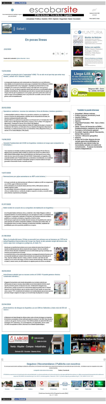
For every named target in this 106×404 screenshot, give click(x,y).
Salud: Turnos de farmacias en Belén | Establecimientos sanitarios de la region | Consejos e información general (90, 128)
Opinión (56, 19)
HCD (50, 19)
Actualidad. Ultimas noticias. (85, 113)
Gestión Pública (80, 117)
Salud (70, 19)
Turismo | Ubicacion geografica (86, 136)
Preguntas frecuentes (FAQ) (61, 393)
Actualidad (30, 19)
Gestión (45, 19)
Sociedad (76, 19)
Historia (78, 138)
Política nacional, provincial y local (87, 115)
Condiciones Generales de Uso (46, 393)
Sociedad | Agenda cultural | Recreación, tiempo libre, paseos (89, 133)
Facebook (66, 370)
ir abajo (97, 18)
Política (38, 19)
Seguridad (63, 19)
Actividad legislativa (82, 119)
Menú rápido (92, 18)
